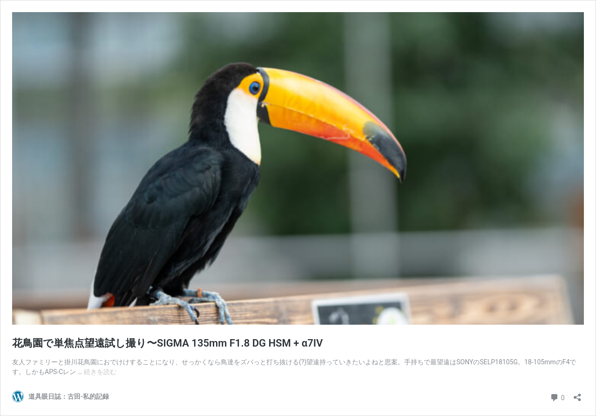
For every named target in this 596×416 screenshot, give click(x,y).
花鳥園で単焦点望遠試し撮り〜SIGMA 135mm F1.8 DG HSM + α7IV (167, 343)
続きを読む (100, 371)
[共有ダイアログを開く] (577, 394)
